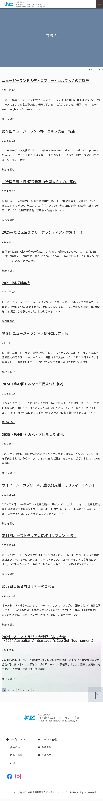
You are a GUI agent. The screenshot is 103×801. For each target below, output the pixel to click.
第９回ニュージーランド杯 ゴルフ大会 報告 (38, 130)
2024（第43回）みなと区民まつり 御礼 (33, 383)
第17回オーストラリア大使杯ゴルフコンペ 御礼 (39, 535)
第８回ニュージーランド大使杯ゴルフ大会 (35, 333)
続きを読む (8, 119)
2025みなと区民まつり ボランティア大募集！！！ (42, 232)
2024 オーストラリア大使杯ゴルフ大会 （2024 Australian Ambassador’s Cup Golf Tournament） (48, 638)
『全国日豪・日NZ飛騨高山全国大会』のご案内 (39, 181)
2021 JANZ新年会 (16, 282)
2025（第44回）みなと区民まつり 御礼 (33, 434)
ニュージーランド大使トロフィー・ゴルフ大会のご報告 (45, 80)
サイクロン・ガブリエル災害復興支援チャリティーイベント (49, 484)
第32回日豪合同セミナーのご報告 (28, 586)
